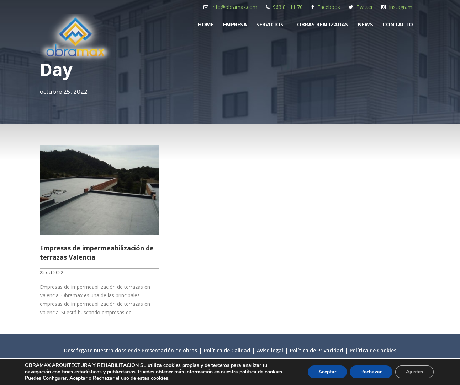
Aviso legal (270, 350)
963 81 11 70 (288, 7)
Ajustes (414, 371)
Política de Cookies (373, 350)
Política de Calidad (227, 350)
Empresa (235, 24)
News (365, 24)
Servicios (270, 24)
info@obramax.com (234, 7)
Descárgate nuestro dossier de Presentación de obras (130, 350)
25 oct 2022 (51, 273)
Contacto (397, 24)
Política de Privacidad (316, 350)
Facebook (328, 7)
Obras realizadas (322, 24)
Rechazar (371, 371)
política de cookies (260, 371)
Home (206, 24)
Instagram (400, 7)
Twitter (364, 7)
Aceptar (327, 371)
